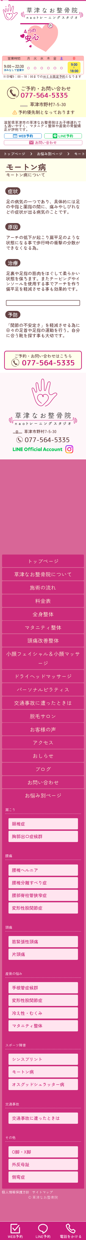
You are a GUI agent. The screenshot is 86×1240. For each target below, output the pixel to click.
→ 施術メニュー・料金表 (39, 313)
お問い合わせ (43, 798)
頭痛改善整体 (43, 656)
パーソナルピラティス (43, 705)
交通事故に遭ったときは (43, 718)
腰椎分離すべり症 (29, 898)
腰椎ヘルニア (25, 886)
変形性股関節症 (27, 923)
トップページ (14, 161)
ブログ (43, 784)
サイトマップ (42, 1207)
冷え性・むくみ (27, 1028)
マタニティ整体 (43, 642)
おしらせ (43, 771)
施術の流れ (43, 603)
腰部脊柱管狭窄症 (29, 911)
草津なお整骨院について (43, 590)
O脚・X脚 (21, 1167)
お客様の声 (43, 744)
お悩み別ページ (50, 161)
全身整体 (43, 629)
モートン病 (23, 1087)
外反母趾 (20, 1180)
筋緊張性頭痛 (25, 957)
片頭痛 (18, 970)
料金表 (43, 616)
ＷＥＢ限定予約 (54, 76)
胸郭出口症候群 (27, 852)
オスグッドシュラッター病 (38, 1100)
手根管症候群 (25, 1003)
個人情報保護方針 (15, 1207)
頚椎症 (18, 839)
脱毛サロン (43, 731)
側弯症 (18, 1193)
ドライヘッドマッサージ (43, 692)
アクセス (43, 758)
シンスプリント (27, 1075)
